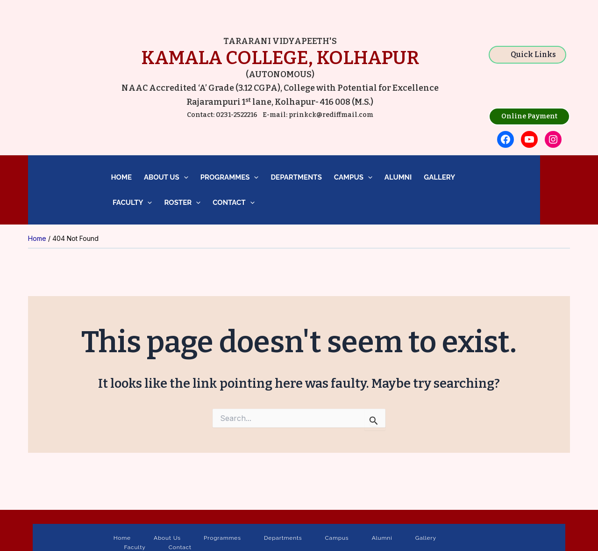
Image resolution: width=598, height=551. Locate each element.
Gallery (439, 177)
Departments (296, 177)
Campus (353, 177)
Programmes (229, 177)
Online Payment (529, 116)
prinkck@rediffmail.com (330, 115)
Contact (233, 202)
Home (121, 177)
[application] (183, 177)
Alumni (398, 177)
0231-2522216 (236, 115)
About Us (166, 177)
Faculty (131, 202)
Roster (182, 202)
